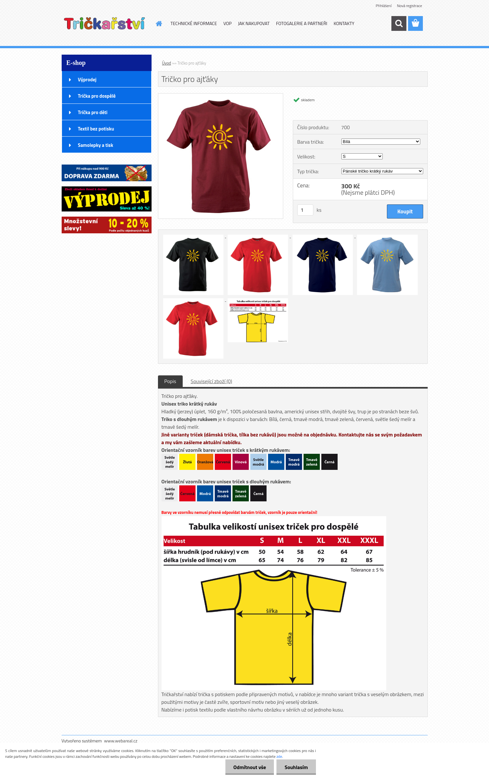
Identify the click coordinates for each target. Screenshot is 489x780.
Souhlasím (296, 767)
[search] (398, 23)
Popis (170, 381)
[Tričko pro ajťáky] (220, 96)
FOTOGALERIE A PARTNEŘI (301, 23)
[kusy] (305, 210)
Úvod (166, 63)
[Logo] (106, 24)
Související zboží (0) (211, 381)
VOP (227, 23)
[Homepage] (158, 23)
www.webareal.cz (120, 740)
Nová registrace (409, 6)
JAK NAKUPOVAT (253, 23)
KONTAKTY (344, 23)
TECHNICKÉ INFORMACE (193, 23)
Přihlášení (383, 6)
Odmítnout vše (249, 767)
